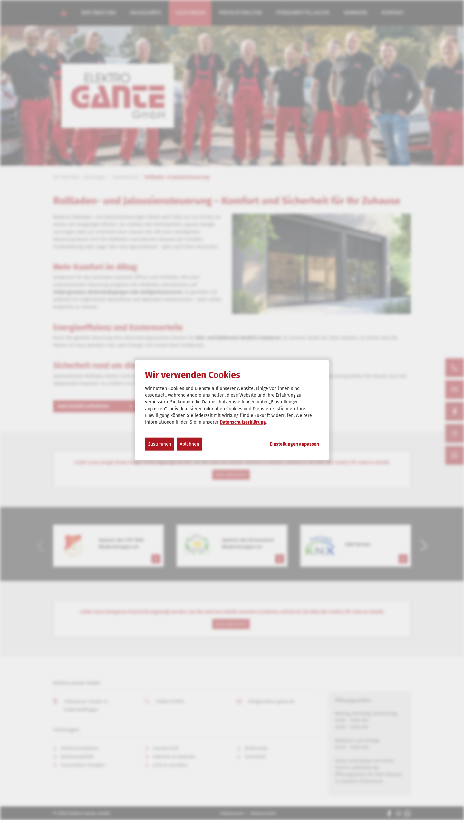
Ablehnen (189, 444)
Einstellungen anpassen (294, 444)
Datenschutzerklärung (243, 422)
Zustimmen (159, 444)
